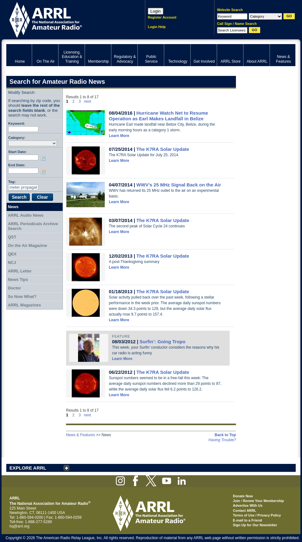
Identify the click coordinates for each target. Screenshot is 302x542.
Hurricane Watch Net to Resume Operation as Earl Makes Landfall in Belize (158, 115)
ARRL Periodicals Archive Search (33, 226)
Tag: (12, 182)
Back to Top (225, 435)
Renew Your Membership (263, 501)
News (13, 206)
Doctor (14, 288)
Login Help (157, 27)
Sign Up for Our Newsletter (255, 525)
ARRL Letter (20, 271)
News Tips (18, 279)
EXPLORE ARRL (27, 468)
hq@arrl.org (19, 526)
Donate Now (243, 496)
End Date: (16, 165)
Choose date (44, 158)
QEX (12, 254)
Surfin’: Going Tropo (163, 341)
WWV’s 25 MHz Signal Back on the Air (179, 184)
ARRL (67, 19)
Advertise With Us (247, 505)
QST (12, 237)
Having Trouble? (222, 440)
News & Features (80, 435)
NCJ (12, 262)
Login (155, 11)
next (87, 101)
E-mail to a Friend (247, 520)
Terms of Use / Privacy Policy (257, 515)
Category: (16, 137)
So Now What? (22, 296)
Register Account (162, 17)
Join (236, 501)
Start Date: (17, 152)
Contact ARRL (244, 510)
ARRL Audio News (25, 215)
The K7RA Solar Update (163, 149)
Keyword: (16, 123)
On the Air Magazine (27, 245)
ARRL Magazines (24, 305)
